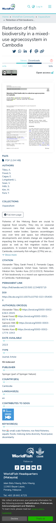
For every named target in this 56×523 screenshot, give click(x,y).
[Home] (8, 7)
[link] (8, 205)
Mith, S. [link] (6, 186)
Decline (14, 518)
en (3, 398)
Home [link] (5, 16)
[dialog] (28, 510)
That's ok (40, 518)
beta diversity (33, 434)
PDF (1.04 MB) (11, 160)
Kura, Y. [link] (5, 193)
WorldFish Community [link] (23, 16)
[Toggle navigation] (50, 6)
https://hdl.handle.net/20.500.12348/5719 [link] (24, 287)
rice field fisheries (40, 430)
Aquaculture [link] (44, 16)
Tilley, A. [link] (6, 169)
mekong (21, 434)
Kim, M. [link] (6, 189)
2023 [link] (5, 344)
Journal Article (9, 356)
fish (4, 430)
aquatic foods (9, 434)
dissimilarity (8, 437)
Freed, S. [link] (6, 173)
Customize (7, 513)
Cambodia (7, 386)
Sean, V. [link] (6, 183)
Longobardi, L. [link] (9, 179)
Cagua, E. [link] (6, 176)
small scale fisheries (20, 430)
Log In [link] (39, 6)
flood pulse (46, 434)
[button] (29, 6)
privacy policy (37, 509)
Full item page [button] (12, 214)
